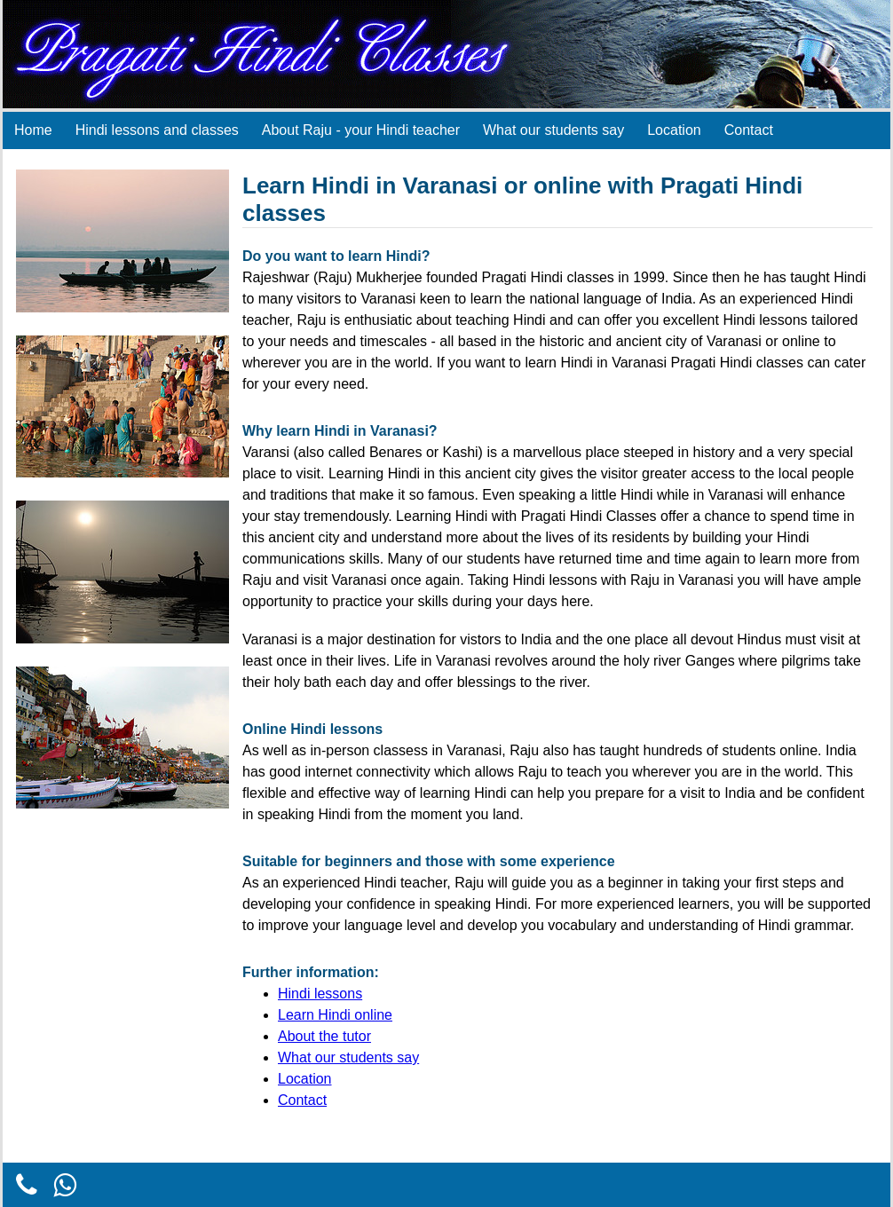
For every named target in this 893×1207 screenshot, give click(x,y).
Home (33, 130)
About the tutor (324, 1036)
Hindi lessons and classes (157, 130)
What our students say (553, 130)
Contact (748, 130)
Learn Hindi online (335, 1014)
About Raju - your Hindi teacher (361, 130)
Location (674, 130)
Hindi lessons (320, 993)
